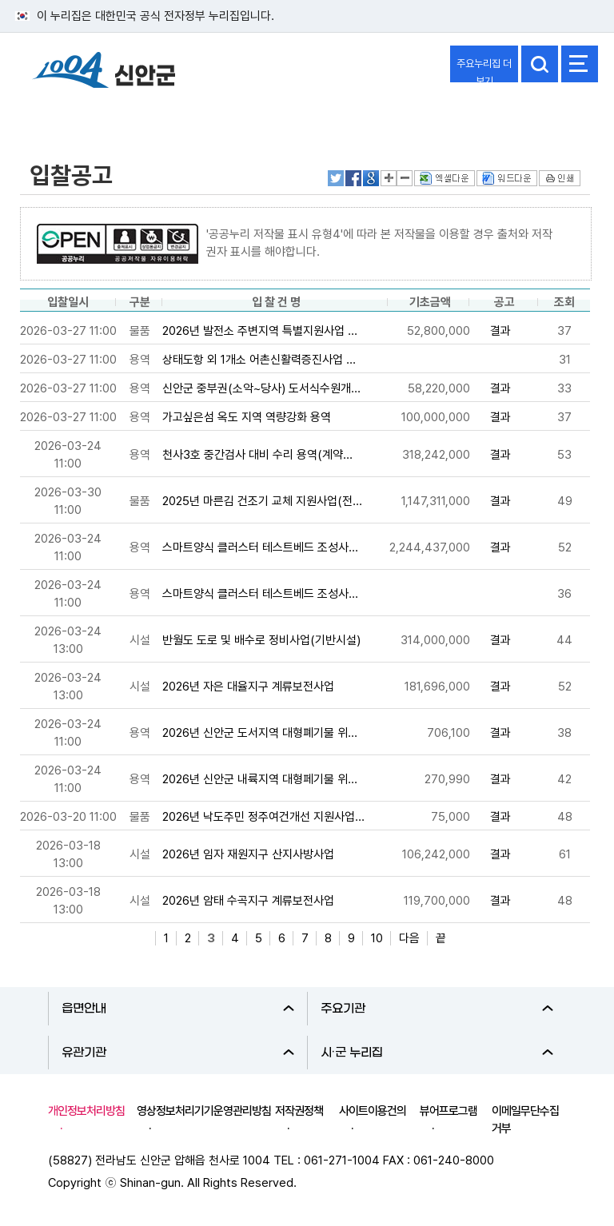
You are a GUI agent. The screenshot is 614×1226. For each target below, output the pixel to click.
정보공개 (53, 114)
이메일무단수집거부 (525, 1120)
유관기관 (178, 1052)
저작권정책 (299, 1111)
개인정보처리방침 (86, 1111)
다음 (409, 938)
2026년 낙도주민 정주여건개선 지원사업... (263, 817)
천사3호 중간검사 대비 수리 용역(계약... (257, 455)
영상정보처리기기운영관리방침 (204, 1111)
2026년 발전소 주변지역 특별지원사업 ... (259, 331)
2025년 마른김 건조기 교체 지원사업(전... (262, 501)
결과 (500, 331)
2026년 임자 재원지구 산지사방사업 (248, 854)
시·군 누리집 (437, 1052)
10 (377, 938)
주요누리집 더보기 (484, 70)
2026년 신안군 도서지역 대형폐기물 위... (259, 733)
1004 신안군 (104, 72)
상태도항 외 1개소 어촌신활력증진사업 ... (259, 359)
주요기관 (437, 1008)
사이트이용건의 (372, 1111)
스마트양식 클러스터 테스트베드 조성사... (260, 547)
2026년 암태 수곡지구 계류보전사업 (248, 901)
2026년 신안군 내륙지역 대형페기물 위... (259, 779)
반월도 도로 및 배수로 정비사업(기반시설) (261, 640)
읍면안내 (178, 1008)
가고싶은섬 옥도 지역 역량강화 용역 (246, 417)
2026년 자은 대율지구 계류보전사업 (248, 686)
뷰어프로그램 (448, 1111)
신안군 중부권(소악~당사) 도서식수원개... (261, 388)
